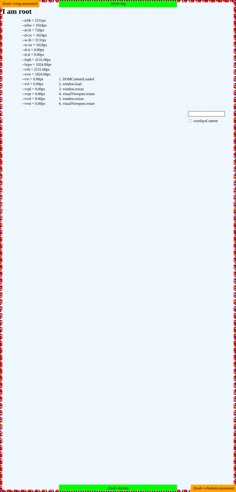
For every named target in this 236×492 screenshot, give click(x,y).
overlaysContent (203, 121)
